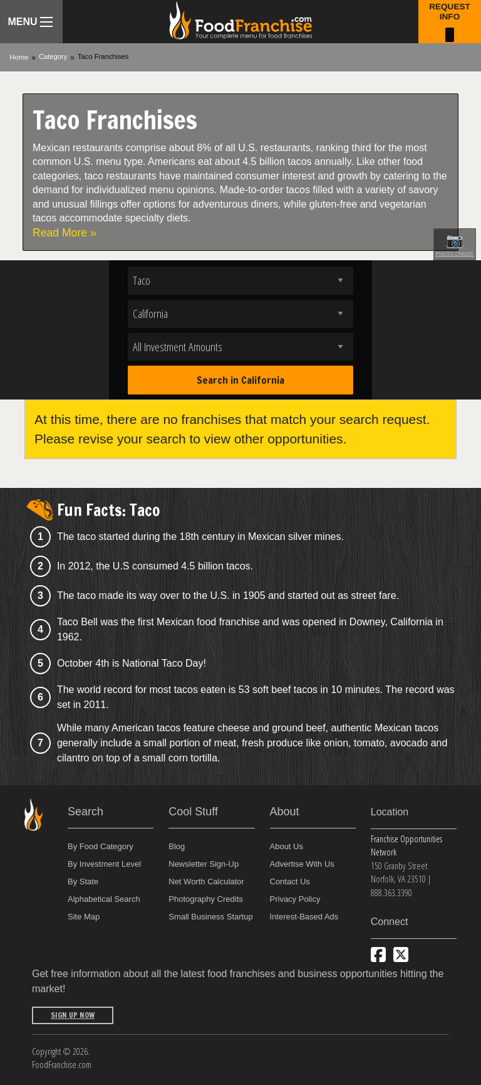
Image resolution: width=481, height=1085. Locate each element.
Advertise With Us (302, 864)
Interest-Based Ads (304, 916)
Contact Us (290, 881)
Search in (240, 380)
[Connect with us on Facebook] (378, 954)
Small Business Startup (210, 916)
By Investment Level (104, 864)
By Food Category (100, 846)
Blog (176, 846)
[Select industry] (240, 281)
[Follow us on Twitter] (400, 954)
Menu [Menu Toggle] (30, 21)
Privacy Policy (295, 899)
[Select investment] (240, 347)
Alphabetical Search (104, 899)
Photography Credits (205, 899)
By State (83, 881)
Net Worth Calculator (206, 881)
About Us (286, 846)
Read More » (64, 232)
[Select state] (240, 314)
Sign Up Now (73, 1015)
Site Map (84, 916)
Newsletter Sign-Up (203, 864)
